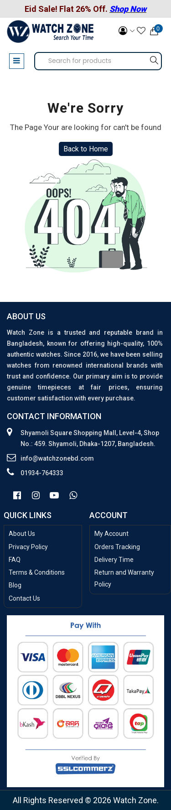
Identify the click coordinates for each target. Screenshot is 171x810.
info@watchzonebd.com (57, 458)
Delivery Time (114, 559)
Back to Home (85, 149)
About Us (22, 533)
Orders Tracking (117, 546)
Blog (15, 585)
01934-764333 (42, 473)
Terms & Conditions (37, 572)
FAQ (15, 559)
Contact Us (24, 598)
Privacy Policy (28, 546)
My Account (111, 533)
